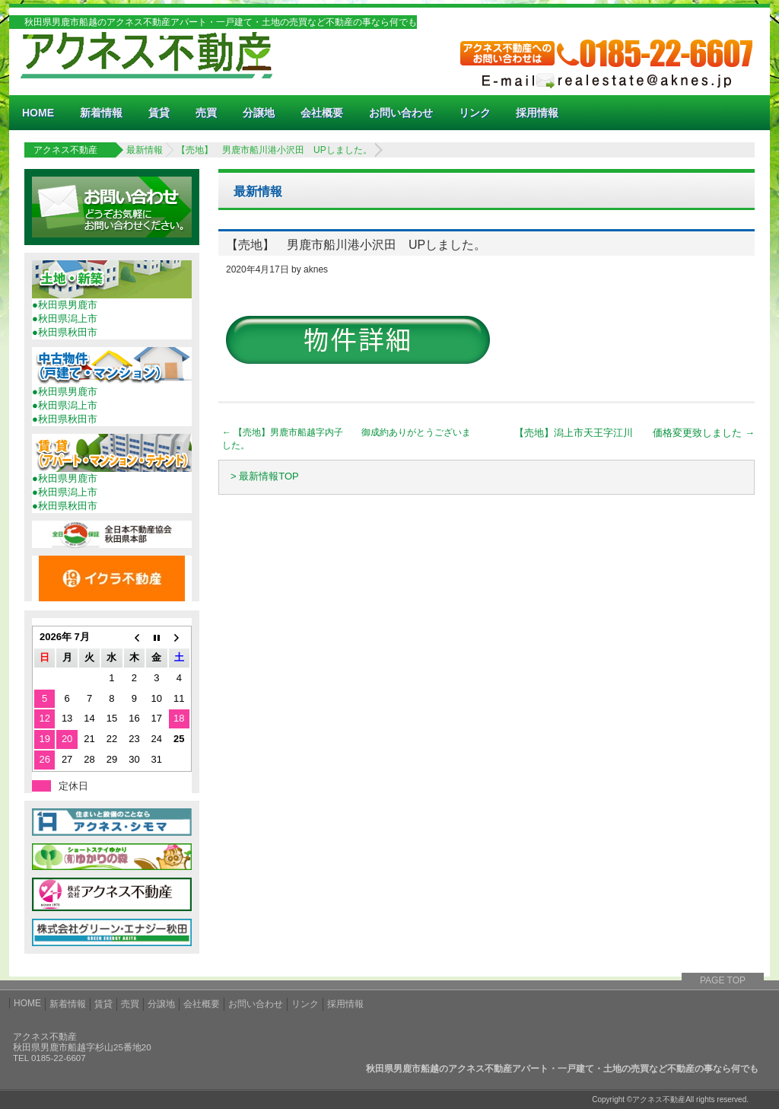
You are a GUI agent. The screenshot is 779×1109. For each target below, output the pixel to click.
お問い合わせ (401, 113)
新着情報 (101, 113)
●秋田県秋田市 (64, 332)
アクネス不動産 (65, 150)
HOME (38, 113)
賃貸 (159, 113)
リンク (475, 113)
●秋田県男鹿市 (64, 305)
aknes (316, 269)
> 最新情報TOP (265, 476)
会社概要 (321, 113)
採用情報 (537, 113)
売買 (206, 113)
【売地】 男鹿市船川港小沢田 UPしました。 (274, 150)
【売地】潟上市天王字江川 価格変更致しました (634, 432)
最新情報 (144, 150)
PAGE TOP (723, 980)
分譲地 (259, 113)
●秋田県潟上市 (64, 318)
